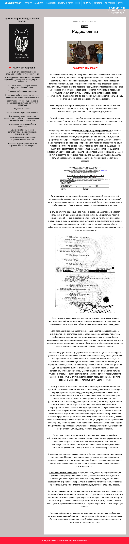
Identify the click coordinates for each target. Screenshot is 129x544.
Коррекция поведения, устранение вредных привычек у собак (22, 86)
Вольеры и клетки (65, 3)
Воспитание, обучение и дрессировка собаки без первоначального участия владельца (22, 103)
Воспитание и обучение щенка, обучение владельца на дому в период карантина (22, 96)
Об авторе (98, 3)
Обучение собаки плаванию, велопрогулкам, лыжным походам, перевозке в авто (22, 132)
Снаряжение (50, 3)
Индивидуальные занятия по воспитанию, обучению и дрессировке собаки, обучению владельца (22, 80)
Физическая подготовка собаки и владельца (22, 125)
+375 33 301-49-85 (116, 8)
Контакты (87, 3)
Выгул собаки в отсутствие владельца (22, 112)
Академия (39, 3)
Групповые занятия (22, 109)
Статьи (120, 3)
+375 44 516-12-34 (116, 10)
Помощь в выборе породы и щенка (22, 91)
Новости (83, 21)
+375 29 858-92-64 (116, 13)
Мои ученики (110, 3)
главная (28, 3)
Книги (77, 3)
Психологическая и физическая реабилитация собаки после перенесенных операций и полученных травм (22, 118)
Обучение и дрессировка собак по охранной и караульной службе (22, 144)
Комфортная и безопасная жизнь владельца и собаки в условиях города (22, 73)
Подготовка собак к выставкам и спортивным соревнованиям (22, 139)
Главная (75, 21)
